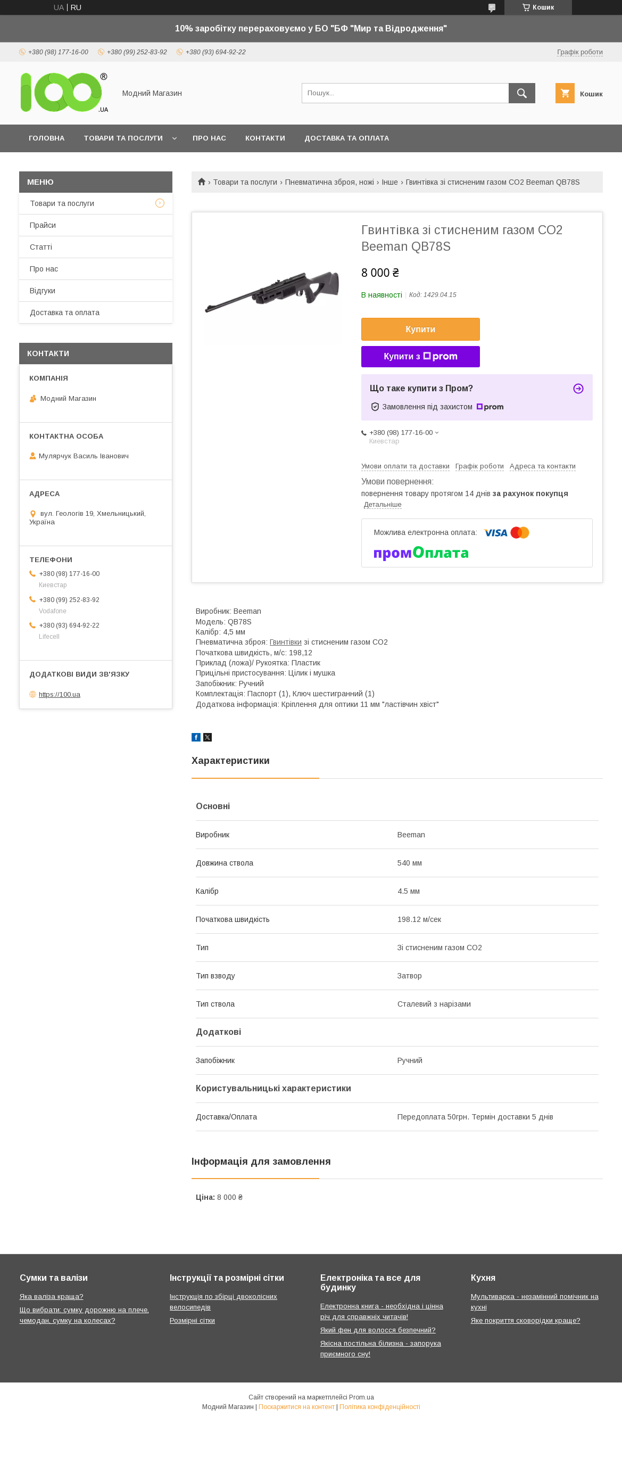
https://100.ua (59, 694)
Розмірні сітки (192, 1320)
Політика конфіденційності (379, 1407)
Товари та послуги (123, 138)
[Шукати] (522, 93)
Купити (421, 329)
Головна (46, 138)
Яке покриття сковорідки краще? (525, 1320)
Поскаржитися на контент (297, 1407)
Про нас (209, 138)
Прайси (43, 225)
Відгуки (42, 290)
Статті (41, 247)
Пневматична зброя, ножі (329, 182)
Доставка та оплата (346, 138)
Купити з (420, 356)
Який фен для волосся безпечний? (378, 1330)
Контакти (265, 138)
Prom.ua (361, 1397)
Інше (390, 182)
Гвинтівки (286, 642)
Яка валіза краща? (52, 1296)
